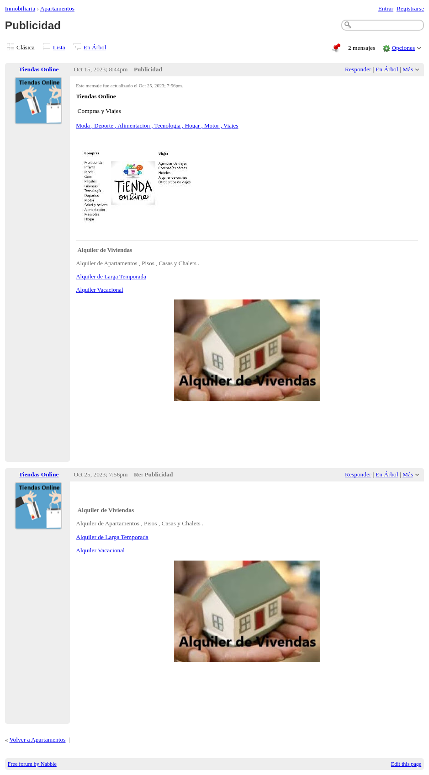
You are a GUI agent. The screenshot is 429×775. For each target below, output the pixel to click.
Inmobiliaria (20, 8)
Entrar (386, 8)
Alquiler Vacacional (99, 289)
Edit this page (406, 764)
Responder (358, 69)
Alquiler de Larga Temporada (111, 276)
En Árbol (95, 47)
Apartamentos (57, 8)
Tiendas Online (39, 69)
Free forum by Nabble (32, 764)
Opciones (403, 47)
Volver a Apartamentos (38, 739)
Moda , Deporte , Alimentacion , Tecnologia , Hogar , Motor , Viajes (157, 125)
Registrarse (410, 8)
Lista (59, 47)
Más (408, 69)
